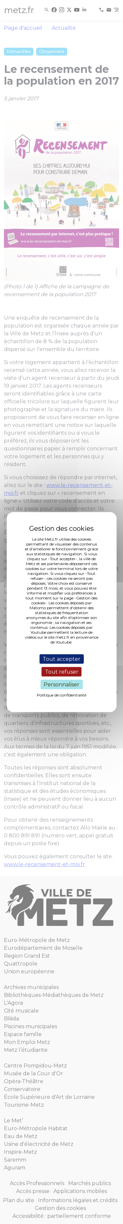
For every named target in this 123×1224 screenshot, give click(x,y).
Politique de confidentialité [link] (61, 695)
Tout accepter (61, 659)
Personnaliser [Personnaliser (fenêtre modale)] (61, 684)
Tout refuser (61, 671)
